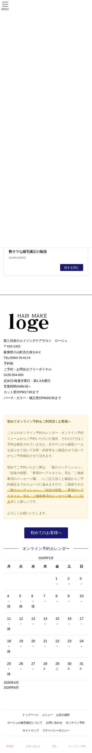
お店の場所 (63, 714)
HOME (9, 746)
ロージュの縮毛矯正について (24, 722)
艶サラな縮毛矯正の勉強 (28, 252)
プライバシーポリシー (55, 730)
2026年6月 (11, 687)
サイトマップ (31, 730)
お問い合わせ (54, 722)
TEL (54, 746)
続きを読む (71, 267)
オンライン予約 (75, 722)
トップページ (30, 714)
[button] (46, 532)
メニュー (47, 714)
